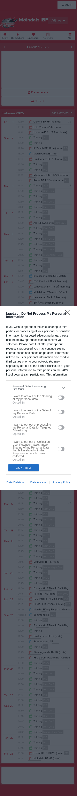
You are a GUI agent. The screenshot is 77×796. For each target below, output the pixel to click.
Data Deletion (15, 482)
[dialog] (38, 398)
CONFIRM (23, 467)
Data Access (38, 482)
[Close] (69, 314)
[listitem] (38, 388)
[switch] (61, 397)
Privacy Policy (61, 482)
